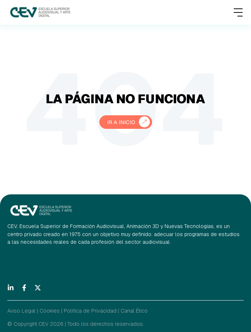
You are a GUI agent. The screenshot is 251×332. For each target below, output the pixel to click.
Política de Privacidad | (91, 310)
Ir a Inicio (121, 122)
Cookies (50, 310)
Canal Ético (134, 310)
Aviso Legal (21, 310)
